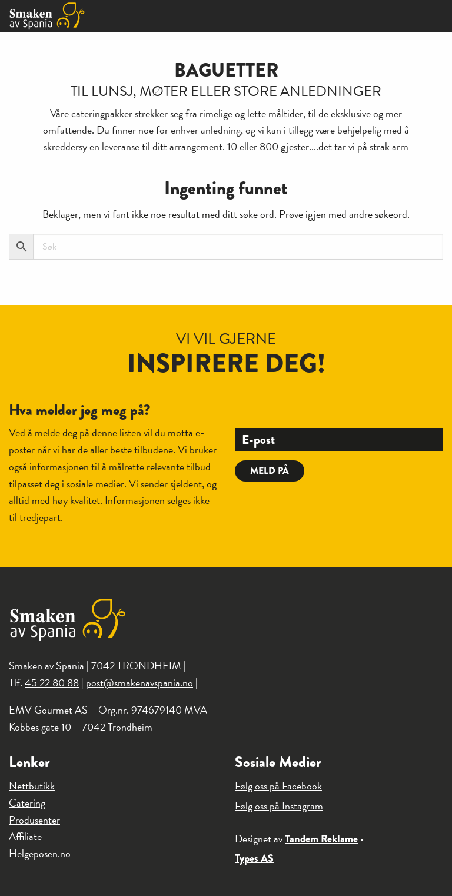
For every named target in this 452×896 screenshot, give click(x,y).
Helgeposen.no (40, 853)
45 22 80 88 (52, 683)
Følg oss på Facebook (278, 786)
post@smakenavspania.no (139, 683)
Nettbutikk (32, 786)
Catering (27, 803)
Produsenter (34, 820)
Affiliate (25, 836)
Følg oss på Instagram (279, 806)
